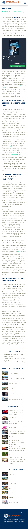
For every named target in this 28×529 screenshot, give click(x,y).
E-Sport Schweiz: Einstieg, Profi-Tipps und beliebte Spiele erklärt (13, 412)
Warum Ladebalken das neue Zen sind (12, 423)
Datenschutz (10, 512)
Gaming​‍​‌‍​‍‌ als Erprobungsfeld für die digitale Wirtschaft (13, 432)
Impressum (4, 512)
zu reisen (20, 251)
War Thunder (9, 384)
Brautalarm (9, 427)
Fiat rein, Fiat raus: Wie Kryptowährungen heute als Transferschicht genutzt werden (13, 460)
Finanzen (8, 479)
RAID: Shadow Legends (12, 399)
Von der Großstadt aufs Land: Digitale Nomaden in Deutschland (13, 442)
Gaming (8, 474)
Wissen (7, 498)
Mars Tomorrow (10, 389)
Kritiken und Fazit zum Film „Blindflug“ (14, 362)
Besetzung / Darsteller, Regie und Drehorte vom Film (13, 355)
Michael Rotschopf (14, 147)
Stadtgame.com (22, 512)
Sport (7, 488)
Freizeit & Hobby (10, 493)
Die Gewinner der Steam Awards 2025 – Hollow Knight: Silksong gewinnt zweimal (14, 448)
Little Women (9, 418)
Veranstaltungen (10, 502)
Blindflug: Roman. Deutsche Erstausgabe (11, 58)
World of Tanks (10, 373)
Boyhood (8, 454)
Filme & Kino (9, 484)
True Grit (8, 437)
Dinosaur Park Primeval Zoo (13, 378)
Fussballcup (9, 394)
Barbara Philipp (16, 154)
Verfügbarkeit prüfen (18, 66)
